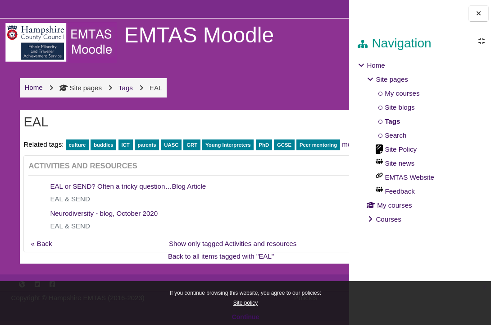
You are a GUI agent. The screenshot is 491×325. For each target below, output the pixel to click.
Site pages (80, 95)
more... (79, 164)
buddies (103, 152)
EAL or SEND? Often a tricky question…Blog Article (127, 206)
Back (43, 264)
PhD (263, 152)
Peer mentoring (44, 165)
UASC (170, 152)
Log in (322, 9)
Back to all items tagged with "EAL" (179, 276)
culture (76, 152)
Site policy (245, 303)
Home (376, 65)
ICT (125, 152)
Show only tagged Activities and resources (191, 264)
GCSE (283, 152)
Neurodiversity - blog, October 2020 (103, 233)
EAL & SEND (70, 219)
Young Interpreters (227, 152)
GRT (191, 152)
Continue (245, 316)
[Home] (60, 42)
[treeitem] (420, 142)
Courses (388, 219)
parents (146, 152)
